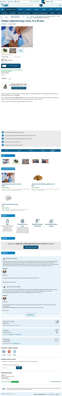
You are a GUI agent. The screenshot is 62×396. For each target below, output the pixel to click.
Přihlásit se (4, 1)
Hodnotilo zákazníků (12, 23)
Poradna (28, 9)
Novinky (36, 9)
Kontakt (58, 9)
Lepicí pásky (4, 13)
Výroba (44, 9)
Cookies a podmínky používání (40, 394)
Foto (7, 150)
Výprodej (52, 13)
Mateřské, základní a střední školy (37, 223)
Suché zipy (12, 13)
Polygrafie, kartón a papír (22, 223)
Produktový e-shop (11, 9)
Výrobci (59, 13)
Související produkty (52, 150)
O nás (50, 9)
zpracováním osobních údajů (13, 364)
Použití (21, 9)
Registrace (11, 1)
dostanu (7, 72)
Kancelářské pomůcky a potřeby (51, 223)
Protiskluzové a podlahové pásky (40, 13)
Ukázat (51, 1)
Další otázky (30, 314)
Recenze (31, 150)
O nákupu (18, 1)
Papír (7, 222)
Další (20, 50)
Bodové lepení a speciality (24, 13)
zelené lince (18, 334)
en (60, 5)
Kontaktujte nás (16, 343)
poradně (10, 334)
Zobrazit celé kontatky (56, 381)
